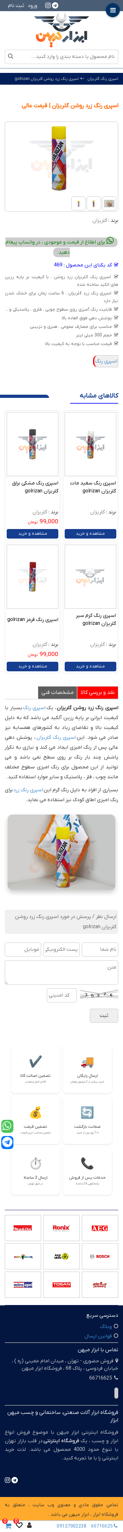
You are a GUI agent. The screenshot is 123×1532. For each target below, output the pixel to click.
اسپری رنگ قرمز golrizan (32, 620)
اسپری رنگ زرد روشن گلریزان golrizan (47, 78)
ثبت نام (16, 6)
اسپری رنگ (106, 361)
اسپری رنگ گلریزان (102, 78)
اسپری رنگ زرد (28, 790)
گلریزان (99, 220)
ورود (32, 6)
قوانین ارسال (98, 1336)
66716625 (105, 1526)
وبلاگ (106, 1327)
